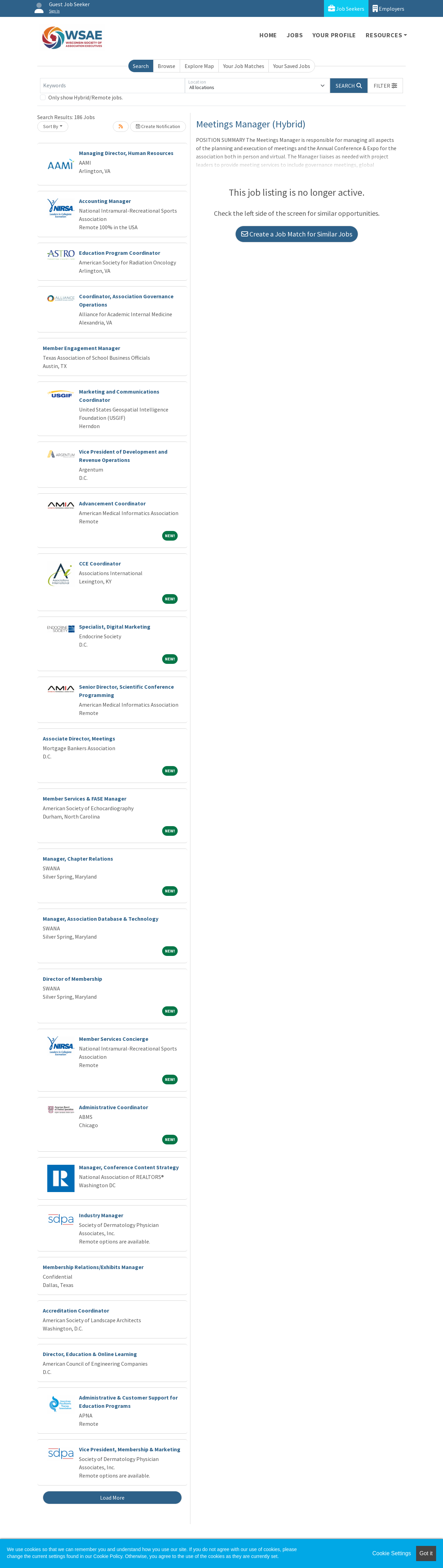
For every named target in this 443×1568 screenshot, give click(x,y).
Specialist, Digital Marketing (114, 626)
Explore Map (199, 65)
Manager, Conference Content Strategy (129, 1167)
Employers (388, 8)
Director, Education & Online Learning (90, 1354)
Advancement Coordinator (112, 503)
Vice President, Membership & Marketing (129, 1449)
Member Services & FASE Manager (84, 798)
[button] (385, 85)
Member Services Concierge (113, 1038)
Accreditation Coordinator (76, 1310)
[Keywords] (112, 85)
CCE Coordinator (100, 563)
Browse (166, 65)
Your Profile (334, 35)
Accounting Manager (105, 200)
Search (141, 65)
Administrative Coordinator (113, 1107)
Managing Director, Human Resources (126, 152)
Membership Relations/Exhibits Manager (93, 1267)
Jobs (295, 35)
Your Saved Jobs (291, 65)
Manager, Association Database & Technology (100, 918)
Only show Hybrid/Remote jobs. (85, 97)
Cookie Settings (391, 1553)
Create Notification (158, 126)
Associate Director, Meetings (79, 738)
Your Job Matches (243, 65)
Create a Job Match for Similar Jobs (296, 234)
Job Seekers (346, 8)
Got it (426, 1553)
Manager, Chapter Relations (78, 858)
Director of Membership (72, 978)
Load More (112, 1497)
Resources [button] (384, 35)
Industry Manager (101, 1215)
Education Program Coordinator (119, 252)
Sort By (50, 126)
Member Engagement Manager (81, 348)
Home (268, 35)
